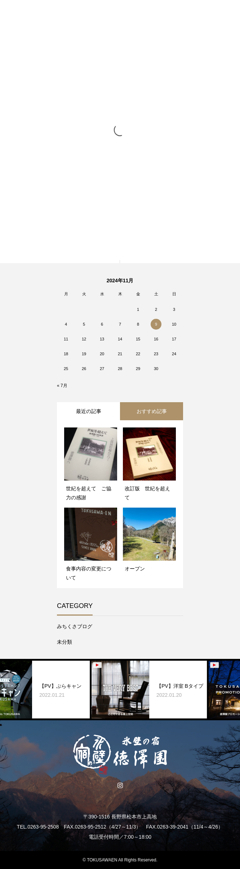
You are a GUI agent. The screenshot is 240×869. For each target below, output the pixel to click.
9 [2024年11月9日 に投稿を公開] (156, 324)
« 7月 (62, 385)
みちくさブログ (74, 626)
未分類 (64, 642)
